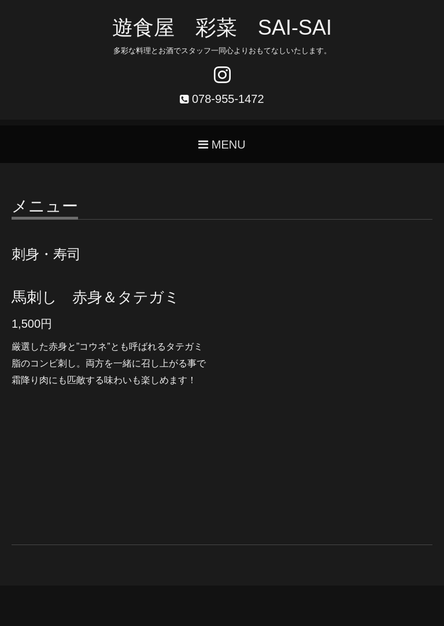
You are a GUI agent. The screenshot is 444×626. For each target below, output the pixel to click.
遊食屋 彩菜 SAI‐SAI (222, 27)
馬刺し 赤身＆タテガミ (96, 297)
